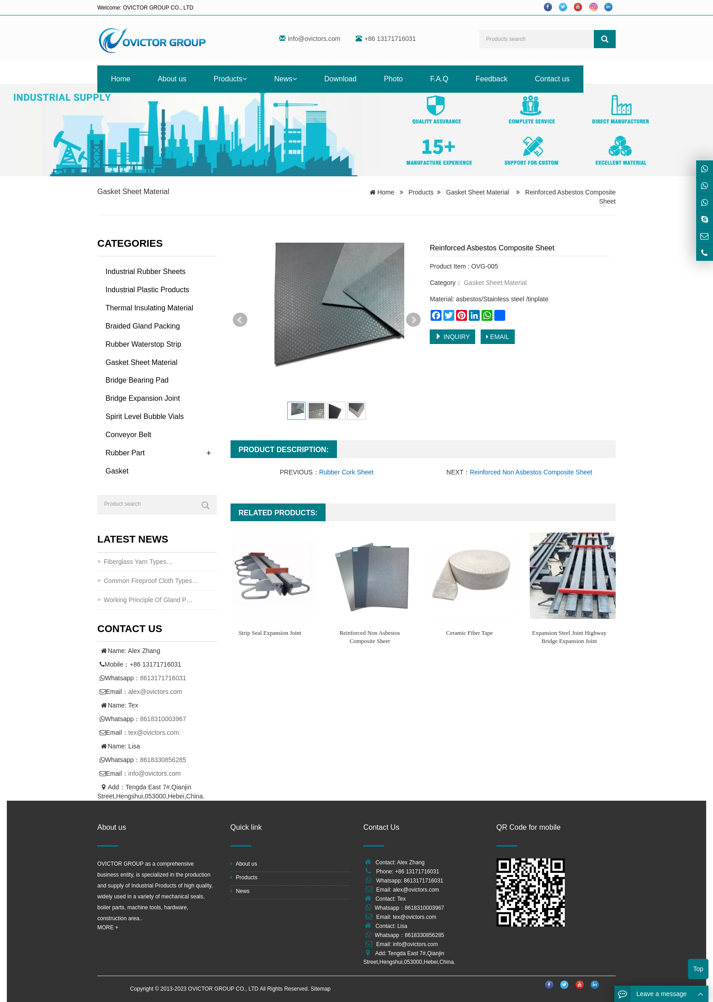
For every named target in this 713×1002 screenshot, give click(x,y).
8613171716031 (163, 678)
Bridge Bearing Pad (137, 380)
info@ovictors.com (314, 38)
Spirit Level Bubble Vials (144, 416)
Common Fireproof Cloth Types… (151, 580)
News (285, 79)
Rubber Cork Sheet (346, 472)
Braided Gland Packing (142, 326)
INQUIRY (452, 336)
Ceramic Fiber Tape (469, 632)
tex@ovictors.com (153, 732)
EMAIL (497, 336)
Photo (393, 79)
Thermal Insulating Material (149, 308)
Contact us (552, 79)
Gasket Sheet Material (133, 191)
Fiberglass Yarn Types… (138, 561)
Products (230, 79)
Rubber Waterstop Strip (143, 344)
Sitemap (321, 989)
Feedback (491, 79)
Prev (240, 320)
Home (121, 79)
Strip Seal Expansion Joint (270, 632)
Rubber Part (125, 453)
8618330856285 (163, 759)
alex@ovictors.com (155, 691)
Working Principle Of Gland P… (148, 599)
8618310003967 (163, 719)
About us (172, 79)
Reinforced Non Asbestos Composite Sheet (531, 472)
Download (340, 79)
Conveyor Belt (128, 435)
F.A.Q (439, 79)
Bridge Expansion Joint (142, 398)
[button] (244, 79)
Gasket (117, 471)
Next (413, 320)
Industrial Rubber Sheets (145, 271)
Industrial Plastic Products (147, 290)
